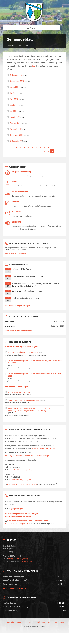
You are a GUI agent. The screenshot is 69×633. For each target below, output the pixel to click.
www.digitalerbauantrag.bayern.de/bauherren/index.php (27, 455)
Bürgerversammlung (21, 171)
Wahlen (15, 201)
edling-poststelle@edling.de (19, 559)
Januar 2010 (15, 129)
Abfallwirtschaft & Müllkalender (18, 331)
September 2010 (17, 81)
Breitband (16, 222)
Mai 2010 (13, 105)
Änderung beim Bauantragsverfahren (22, 484)
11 (52, 147)
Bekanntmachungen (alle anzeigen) (21, 346)
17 (56, 151)
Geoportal (16, 211)
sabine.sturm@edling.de (21, 480)
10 (48, 147)
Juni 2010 (14, 99)
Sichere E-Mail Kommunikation (41, 622)
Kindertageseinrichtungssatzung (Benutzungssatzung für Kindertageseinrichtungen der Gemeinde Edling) (30, 409)
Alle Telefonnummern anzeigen (15, 588)
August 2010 (15, 87)
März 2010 (14, 117)
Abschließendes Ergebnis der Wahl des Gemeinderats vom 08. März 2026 (34, 375)
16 (52, 151)
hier (34, 66)
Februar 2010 (15, 123)
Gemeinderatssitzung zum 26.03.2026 (23, 352)
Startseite (10, 46)
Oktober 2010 (16, 75)
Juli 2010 (14, 93)
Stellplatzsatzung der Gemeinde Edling (23, 400)
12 (56, 147)
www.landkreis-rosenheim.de (43, 448)
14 (44, 151)
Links (14, 181)
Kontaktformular (20, 191)
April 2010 (14, 111)
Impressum (59, 622)
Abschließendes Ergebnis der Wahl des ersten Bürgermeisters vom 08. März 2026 (35, 362)
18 (60, 151)
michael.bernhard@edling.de (23, 470)
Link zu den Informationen (15, 253)
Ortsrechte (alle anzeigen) (17, 386)
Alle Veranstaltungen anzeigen (17, 305)
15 (48, 151)
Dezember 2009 (16, 135)
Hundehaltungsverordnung (19, 392)
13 (60, 147)
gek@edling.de (17, 509)
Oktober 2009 (16, 141)
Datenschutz (22, 622)
